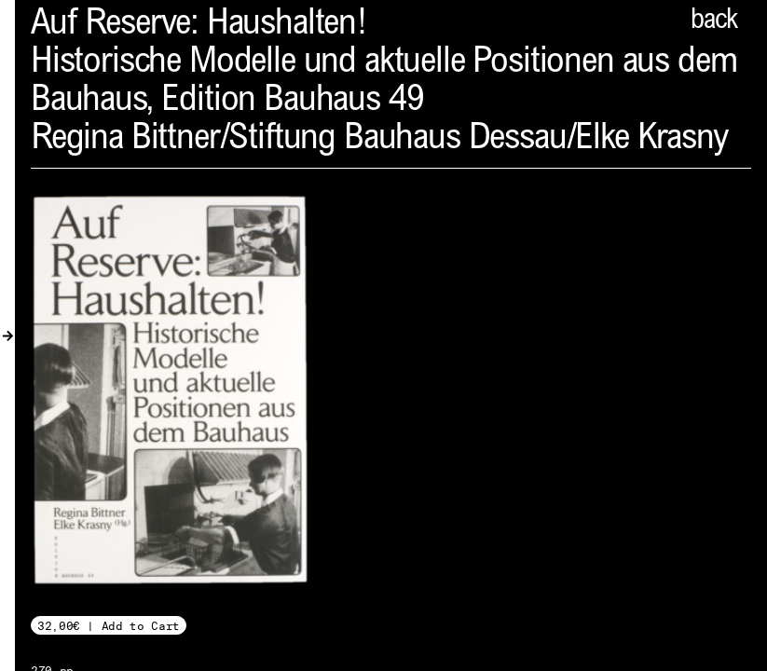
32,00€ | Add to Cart (108, 626)
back (714, 21)
